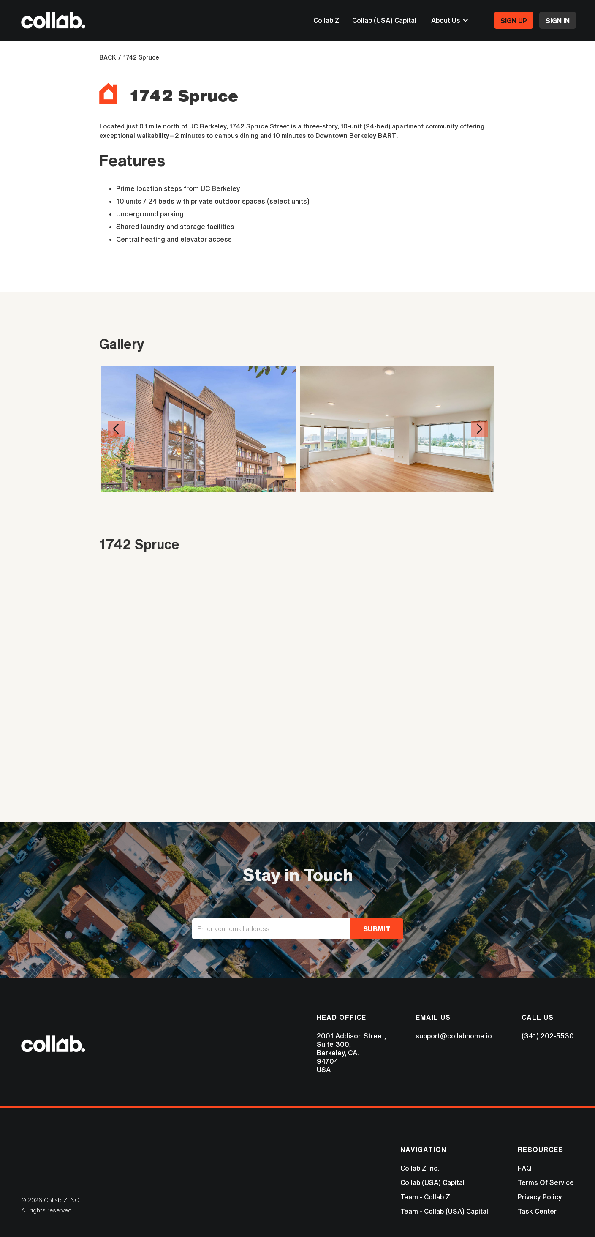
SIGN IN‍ (558, 20)
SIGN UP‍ (513, 20)
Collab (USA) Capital (384, 20)
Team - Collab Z (425, 1196)
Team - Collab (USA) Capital (444, 1211)
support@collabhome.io (454, 1035)
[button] (450, 20)
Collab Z (326, 20)
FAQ (525, 1168)
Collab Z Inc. (419, 1168)
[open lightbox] (198, 441)
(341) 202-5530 (548, 1035)
